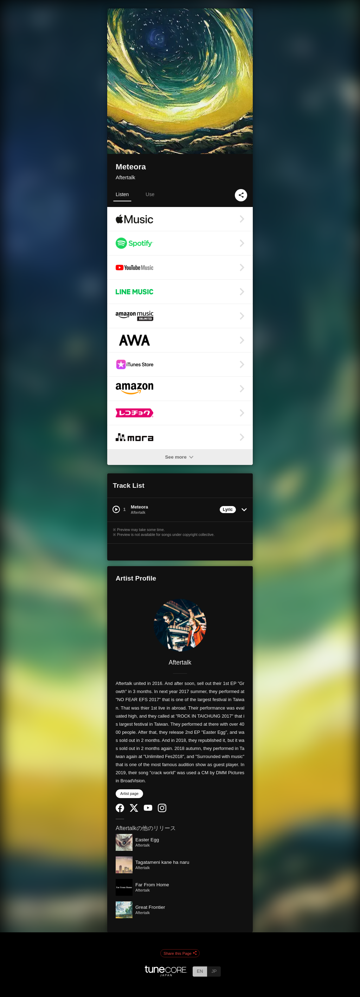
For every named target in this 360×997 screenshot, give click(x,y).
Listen (122, 194)
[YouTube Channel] (148, 809)
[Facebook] (120, 810)
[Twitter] (134, 810)
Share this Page (180, 953)
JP (214, 971)
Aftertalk (125, 177)
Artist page (129, 793)
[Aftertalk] (180, 625)
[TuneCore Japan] (166, 974)
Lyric (228, 509)
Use (150, 194)
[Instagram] (162, 810)
